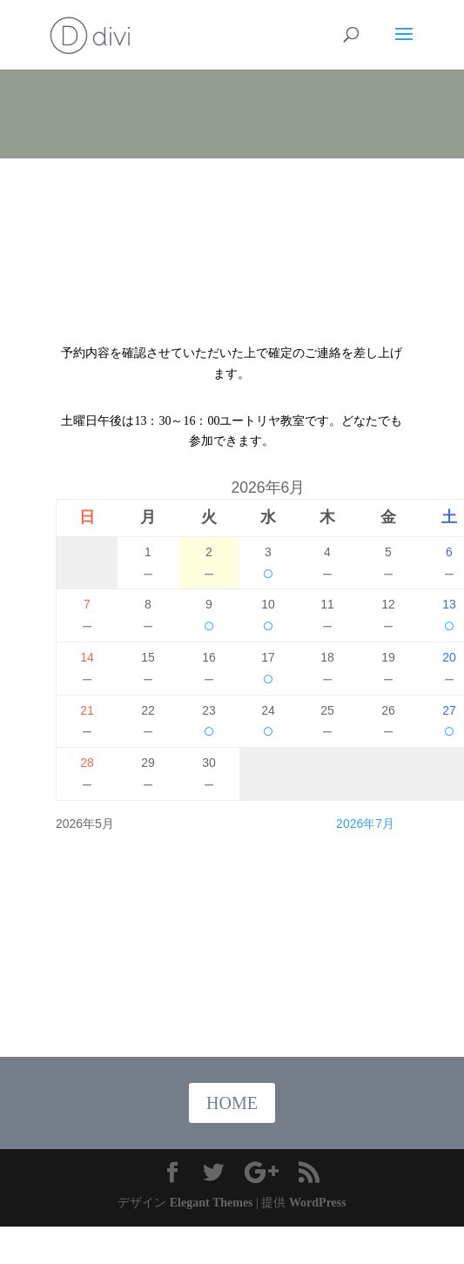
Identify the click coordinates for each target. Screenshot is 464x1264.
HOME (232, 1103)
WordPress (317, 1202)
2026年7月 (365, 823)
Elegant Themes (211, 1202)
